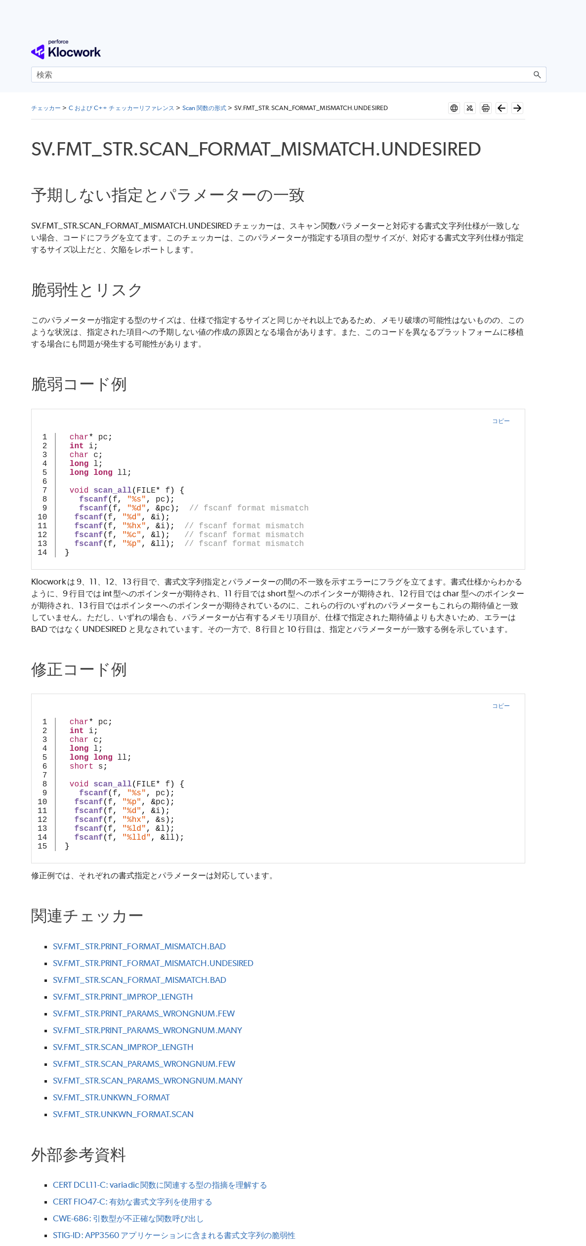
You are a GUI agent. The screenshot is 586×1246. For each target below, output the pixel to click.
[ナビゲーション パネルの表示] (541, 49)
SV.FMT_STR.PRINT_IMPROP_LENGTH (123, 997)
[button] (537, 74)
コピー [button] (501, 421)
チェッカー (46, 108)
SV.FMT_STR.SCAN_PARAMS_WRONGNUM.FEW (144, 1064)
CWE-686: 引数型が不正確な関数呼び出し (128, 1218)
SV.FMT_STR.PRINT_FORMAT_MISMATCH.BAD (139, 946)
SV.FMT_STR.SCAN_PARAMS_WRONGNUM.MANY (148, 1081)
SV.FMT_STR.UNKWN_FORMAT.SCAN (123, 1114)
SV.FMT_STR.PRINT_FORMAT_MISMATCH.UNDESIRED (153, 963)
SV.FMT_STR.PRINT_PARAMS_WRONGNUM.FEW (144, 1013)
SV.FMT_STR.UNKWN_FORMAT (111, 1097)
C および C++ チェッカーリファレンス (122, 108)
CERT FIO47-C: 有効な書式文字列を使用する (132, 1202)
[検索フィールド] (288, 74)
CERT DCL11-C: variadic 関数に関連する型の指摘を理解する (160, 1185)
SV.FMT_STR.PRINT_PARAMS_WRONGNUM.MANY (147, 1030)
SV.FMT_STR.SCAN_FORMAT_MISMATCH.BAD (139, 980)
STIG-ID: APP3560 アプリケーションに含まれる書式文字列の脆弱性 (174, 1235)
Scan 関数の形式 (204, 108)
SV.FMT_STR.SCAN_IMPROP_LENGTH (123, 1047)
